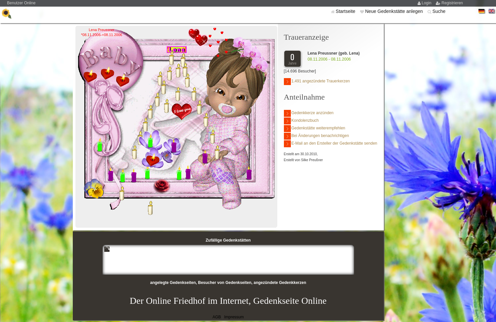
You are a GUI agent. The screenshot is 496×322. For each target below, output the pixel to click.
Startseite (346, 11)
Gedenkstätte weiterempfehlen (314, 128)
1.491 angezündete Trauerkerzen (317, 81)
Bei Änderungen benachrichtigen (316, 136)
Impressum (234, 317)
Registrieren (452, 3)
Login (427, 3)
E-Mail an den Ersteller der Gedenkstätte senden (330, 143)
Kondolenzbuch (301, 120)
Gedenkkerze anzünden (309, 113)
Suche (439, 11)
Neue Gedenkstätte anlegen (394, 11)
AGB (216, 317)
